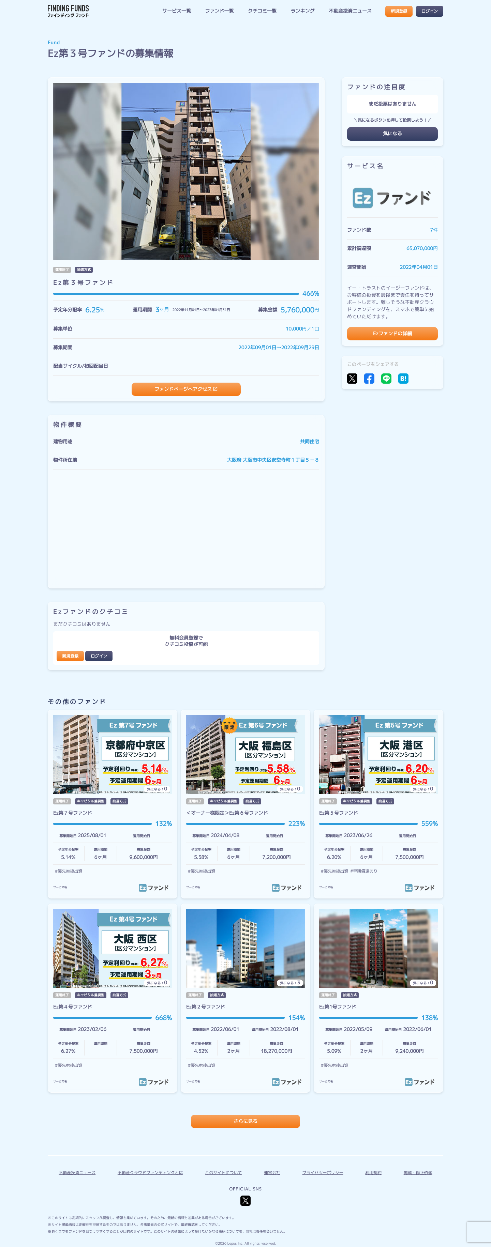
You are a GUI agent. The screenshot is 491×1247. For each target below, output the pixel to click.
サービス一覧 (176, 11)
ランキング (302, 11)
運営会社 (272, 1172)
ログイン (429, 11)
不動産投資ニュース (350, 11)
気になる (392, 133)
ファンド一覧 (219, 11)
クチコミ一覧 (262, 11)
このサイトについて (223, 1172)
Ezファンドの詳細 (392, 333)
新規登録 (399, 11)
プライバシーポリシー (322, 1172)
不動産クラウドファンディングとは (150, 1172)
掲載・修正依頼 (418, 1172)
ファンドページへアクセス (183, 389)
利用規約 (373, 1172)
